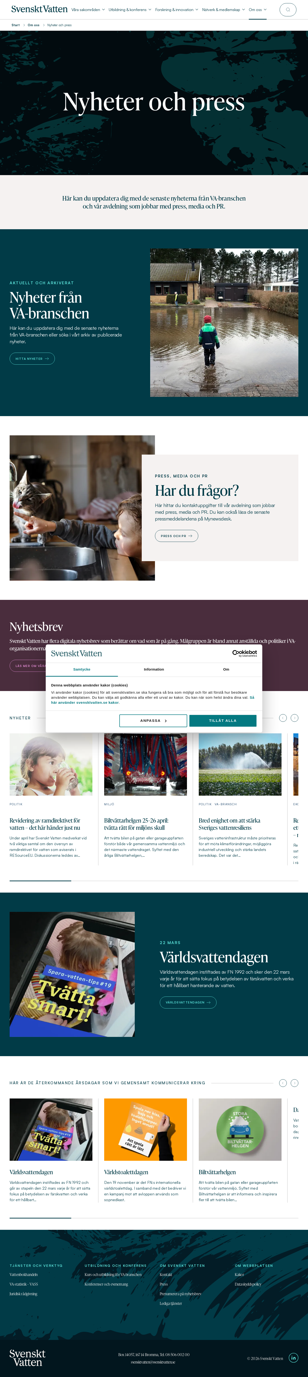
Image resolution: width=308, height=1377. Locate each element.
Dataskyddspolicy (248, 1284)
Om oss (33, 25)
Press (164, 1284)
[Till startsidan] (40, 10)
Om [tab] (226, 669)
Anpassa (153, 720)
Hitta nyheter (32, 359)
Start (16, 25)
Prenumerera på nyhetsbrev (180, 1293)
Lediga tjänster (171, 1303)
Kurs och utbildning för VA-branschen (113, 1274)
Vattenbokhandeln (24, 1274)
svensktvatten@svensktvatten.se (153, 1362)
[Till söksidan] (288, 9)
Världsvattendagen (188, 1002)
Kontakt (166, 1274)
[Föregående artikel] (283, 718)
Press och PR (176, 536)
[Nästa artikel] (294, 718)
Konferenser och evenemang (106, 1284)
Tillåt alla (223, 720)
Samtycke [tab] (81, 669)
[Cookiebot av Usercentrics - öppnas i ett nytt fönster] (236, 653)
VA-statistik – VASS (24, 1284)
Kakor (239, 1274)
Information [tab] (154, 669)
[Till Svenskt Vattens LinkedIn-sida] (293, 1358)
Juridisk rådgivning (23, 1293)
